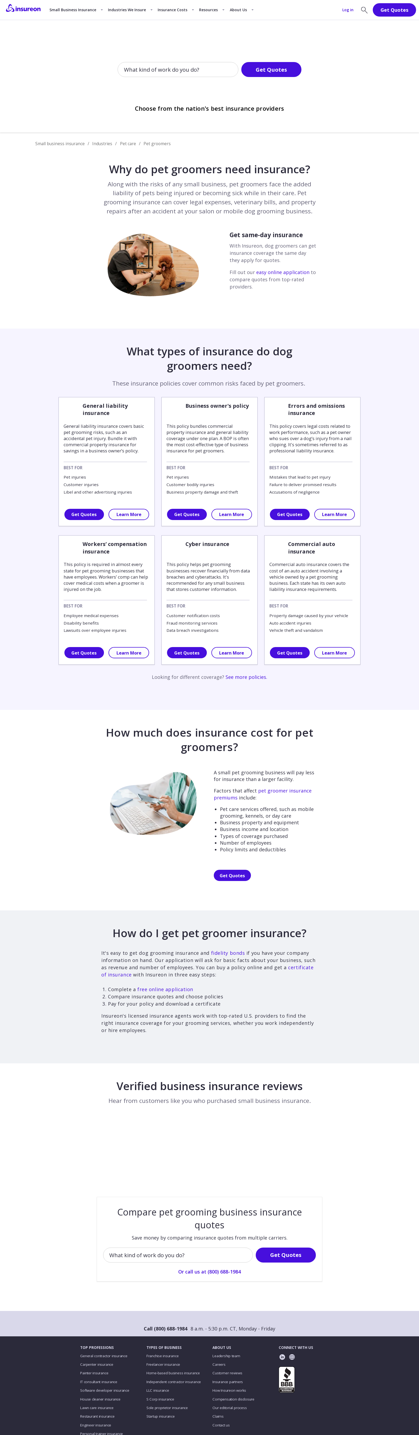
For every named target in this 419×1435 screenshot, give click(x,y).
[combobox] (124, 69)
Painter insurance (94, 1328)
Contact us (221, 1380)
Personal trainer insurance (101, 1388)
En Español (268, 1407)
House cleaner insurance (100, 1354)
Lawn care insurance (97, 1362)
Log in (348, 9)
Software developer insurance (104, 1345)
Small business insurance (60, 144)
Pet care (128, 144)
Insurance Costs (172, 9)
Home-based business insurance (173, 1328)
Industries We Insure (127, 9)
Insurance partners (227, 1336)
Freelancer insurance (163, 1319)
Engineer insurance (95, 1380)
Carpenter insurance (96, 1319)
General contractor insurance (103, 1311)
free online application (165, 989)
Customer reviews (227, 1328)
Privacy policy (153, 1407)
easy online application (282, 272)
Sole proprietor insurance (167, 1362)
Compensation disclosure (233, 1354)
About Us (238, 9)
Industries (102, 144)
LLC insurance (157, 1345)
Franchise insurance (162, 1311)
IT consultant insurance (98, 1336)
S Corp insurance (160, 1354)
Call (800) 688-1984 (165, 1283)
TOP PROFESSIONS (97, 1302)
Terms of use (180, 1407)
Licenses (204, 1407)
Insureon (114, 1426)
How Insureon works (229, 1345)
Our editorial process (229, 1362)
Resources (208, 9)
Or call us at (209, 87)
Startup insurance (160, 1371)
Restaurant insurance (97, 1371)
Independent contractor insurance (173, 1336)
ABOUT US (221, 1302)
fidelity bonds (228, 953)
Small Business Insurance (72, 9)
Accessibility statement (235, 1407)
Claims (218, 1371)
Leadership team (226, 1311)
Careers (218, 1319)
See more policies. (246, 677)
